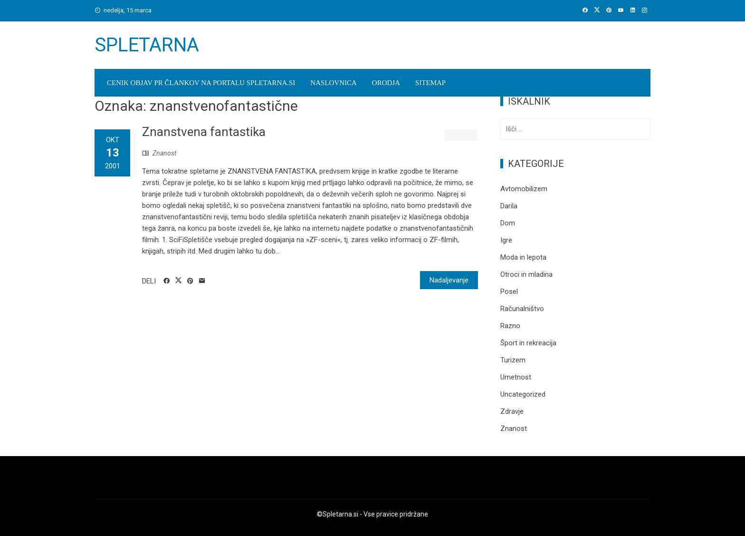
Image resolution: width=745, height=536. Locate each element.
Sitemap (430, 83)
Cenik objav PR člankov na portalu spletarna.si (201, 83)
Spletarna (147, 45)
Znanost (164, 153)
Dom (507, 223)
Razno (510, 326)
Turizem (512, 360)
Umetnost (515, 377)
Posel (509, 291)
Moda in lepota (523, 257)
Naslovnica (333, 83)
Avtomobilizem (523, 189)
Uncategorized (522, 394)
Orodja (386, 83)
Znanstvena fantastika (204, 132)
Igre (506, 240)
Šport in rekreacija (528, 343)
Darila (508, 206)
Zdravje (512, 411)
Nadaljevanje (449, 280)
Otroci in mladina (526, 274)
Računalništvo (522, 308)
